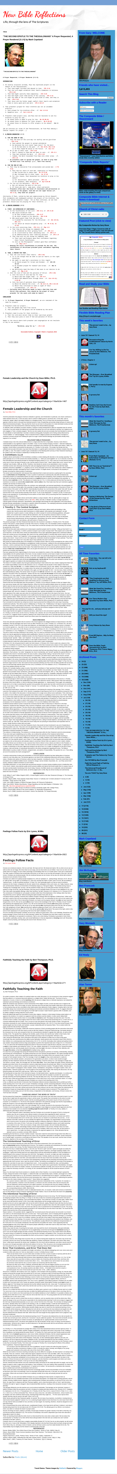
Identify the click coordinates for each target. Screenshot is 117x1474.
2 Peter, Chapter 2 (88, 360)
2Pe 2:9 (17, 222)
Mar (85, 796)
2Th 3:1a (15, 141)
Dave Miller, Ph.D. (10, 412)
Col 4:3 (51, 149)
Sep (85, 691)
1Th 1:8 (15, 158)
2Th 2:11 (50, 96)
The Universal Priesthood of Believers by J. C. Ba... (95, 769)
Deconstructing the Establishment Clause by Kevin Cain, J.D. (101, 341)
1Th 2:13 (41, 154)
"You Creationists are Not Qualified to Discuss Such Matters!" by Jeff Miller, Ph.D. (100, 580)
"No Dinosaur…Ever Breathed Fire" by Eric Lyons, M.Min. (100, 375)
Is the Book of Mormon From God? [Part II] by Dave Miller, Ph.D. (100, 508)
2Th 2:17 (40, 214)
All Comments (86, 110)
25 (86, 706)
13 (86, 722)
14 (83, 815)
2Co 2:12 (52, 147)
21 (83, 670)
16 (86, 719)
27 (86, 703)
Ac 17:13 (44, 174)
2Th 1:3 (50, 231)
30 (86, 700)
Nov (85, 685)
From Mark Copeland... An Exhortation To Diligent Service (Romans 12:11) (101, 458)
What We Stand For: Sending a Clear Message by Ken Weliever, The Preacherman (100, 423)
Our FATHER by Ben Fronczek (96, 760)
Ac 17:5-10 (43, 172)
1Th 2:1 (53, 152)
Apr (85, 793)
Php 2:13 (24, 271)
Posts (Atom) (21, 1457)
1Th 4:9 (42, 277)
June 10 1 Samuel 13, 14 (90, 335)
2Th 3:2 (44, 180)
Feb (85, 799)
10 (83, 827)
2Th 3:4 (36, 227)
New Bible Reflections (34, 14)
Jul (84, 698)
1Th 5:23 (44, 94)
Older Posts (67, 1451)
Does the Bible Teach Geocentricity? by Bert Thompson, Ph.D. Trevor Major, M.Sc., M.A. (100, 648)
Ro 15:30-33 (44, 119)
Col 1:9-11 (44, 110)
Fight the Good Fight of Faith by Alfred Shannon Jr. (97, 764)
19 (83, 677)
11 (86, 725)
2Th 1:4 (56, 235)
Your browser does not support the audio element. (94, 214)
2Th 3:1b (33, 151)
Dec (85, 682)
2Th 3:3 (39, 211)
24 (83, 661)
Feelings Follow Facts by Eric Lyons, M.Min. (23, 831)
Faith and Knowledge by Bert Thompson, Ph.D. (96, 751)
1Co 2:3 (13, 193)
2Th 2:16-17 (39, 103)
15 (83, 812)
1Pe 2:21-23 (53, 284)
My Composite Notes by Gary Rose (94, 225)
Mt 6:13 (50, 224)
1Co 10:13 (54, 220)
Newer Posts (10, 1451)
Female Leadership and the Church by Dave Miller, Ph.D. (29, 378)
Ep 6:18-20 (48, 121)
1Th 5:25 (41, 326)
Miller (33, 499)
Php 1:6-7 (23, 244)
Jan (85, 802)
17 (83, 806)
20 (83, 674)
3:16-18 (17, 280)
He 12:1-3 (44, 284)
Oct (85, 688)
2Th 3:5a (41, 255)
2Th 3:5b (52, 273)
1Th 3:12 (12, 92)
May (85, 790)
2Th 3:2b (35, 183)
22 (83, 667)
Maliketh (62, 1468)
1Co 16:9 (44, 147)
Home (39, 1451)
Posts (83, 107)
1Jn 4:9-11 (52, 278)
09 (83, 830)
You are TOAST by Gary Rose (96, 773)
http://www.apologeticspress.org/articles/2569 (22, 786)
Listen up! (93, 364)
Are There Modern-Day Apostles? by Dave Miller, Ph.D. (101, 599)
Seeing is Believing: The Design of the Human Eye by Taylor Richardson (101, 498)
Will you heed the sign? (98, 615)
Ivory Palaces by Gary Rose (99, 625)
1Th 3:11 (47, 88)
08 (83, 833)
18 (83, 680)
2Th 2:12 (15, 99)
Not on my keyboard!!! (97, 568)
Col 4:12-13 (27, 112)
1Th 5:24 (50, 211)
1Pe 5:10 (44, 216)
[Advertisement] (39, 360)
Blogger (79, 1468)
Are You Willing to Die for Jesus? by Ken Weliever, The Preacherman (100, 351)
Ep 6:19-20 (46, 182)
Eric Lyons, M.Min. (10, 863)
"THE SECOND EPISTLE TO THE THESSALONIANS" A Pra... (97, 731)
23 (83, 664)
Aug (85, 694)
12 (83, 821)
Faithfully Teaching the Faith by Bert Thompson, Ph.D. (28, 960)
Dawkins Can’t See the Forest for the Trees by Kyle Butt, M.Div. (100, 406)
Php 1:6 (46, 227)
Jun (85, 787)
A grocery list (94, 395)
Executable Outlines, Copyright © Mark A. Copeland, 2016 (39, 332)
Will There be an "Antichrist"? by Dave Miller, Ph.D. (100, 467)
